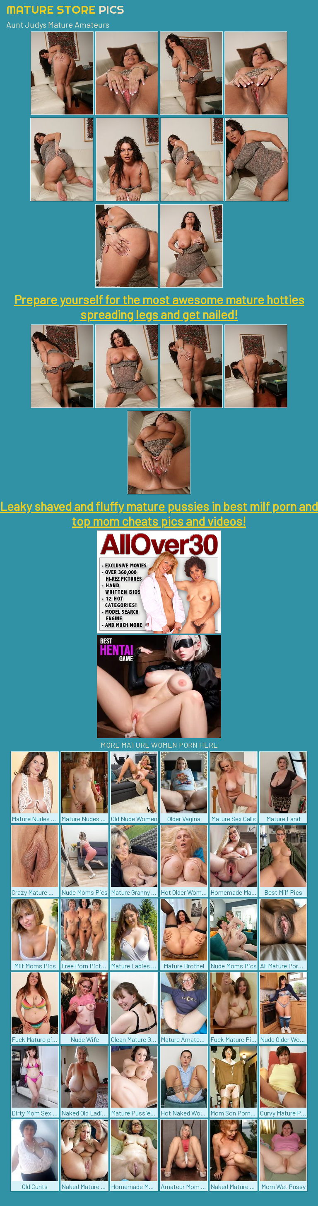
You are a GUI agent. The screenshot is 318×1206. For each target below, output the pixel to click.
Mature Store (65, 9)
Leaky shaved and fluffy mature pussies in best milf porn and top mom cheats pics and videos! (159, 513)
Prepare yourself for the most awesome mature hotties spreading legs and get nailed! (159, 307)
